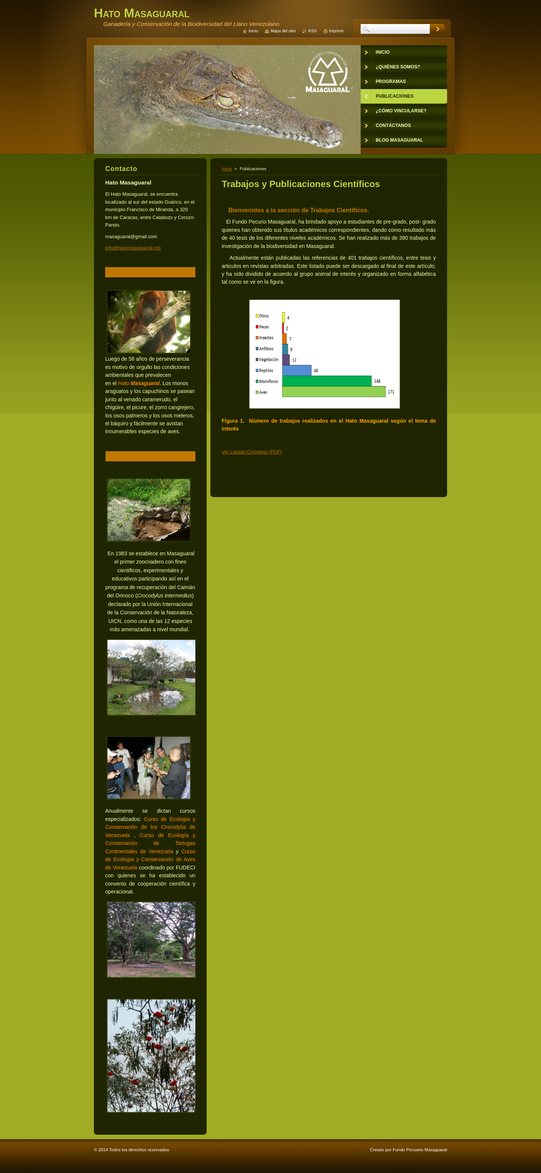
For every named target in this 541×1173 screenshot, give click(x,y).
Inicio (227, 168)
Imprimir (336, 31)
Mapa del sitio (283, 31)
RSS (312, 31)
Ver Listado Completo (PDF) (252, 452)
